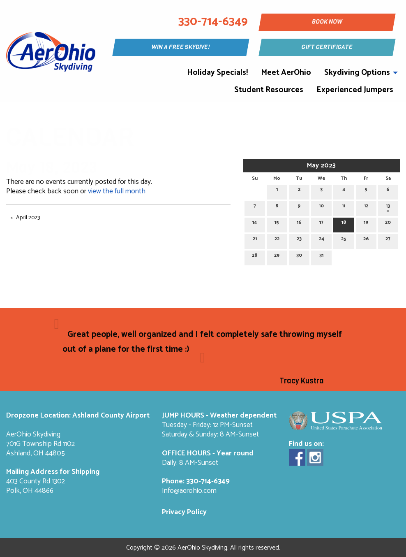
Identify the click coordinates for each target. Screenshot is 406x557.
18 (343, 223)
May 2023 (321, 165)
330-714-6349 (208, 481)
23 (299, 240)
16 (299, 223)
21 (255, 240)
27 (387, 240)
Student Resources (268, 90)
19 (366, 223)
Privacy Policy (184, 512)
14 (254, 223)
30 (299, 256)
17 (321, 223)
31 (321, 256)
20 (388, 223)
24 (321, 240)
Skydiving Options (357, 72)
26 (366, 240)
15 (277, 223)
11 (343, 207)
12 (366, 207)
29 (276, 256)
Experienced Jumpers (354, 90)
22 (277, 240)
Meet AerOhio (286, 72)
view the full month (116, 191)
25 (343, 240)
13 (388, 207)
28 (254, 256)
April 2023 (28, 218)
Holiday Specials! (217, 72)
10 (321, 207)
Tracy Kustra (301, 381)
